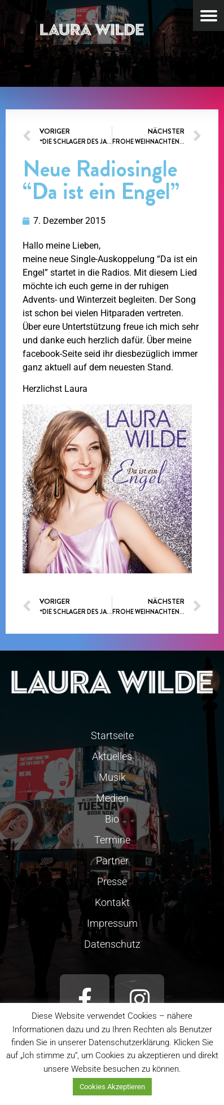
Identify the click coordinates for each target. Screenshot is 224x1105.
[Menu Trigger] (208, 15)
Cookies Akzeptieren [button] (112, 1086)
